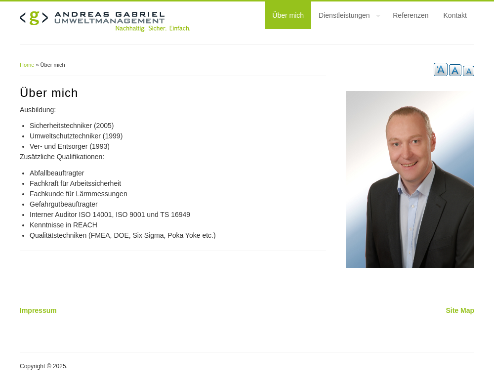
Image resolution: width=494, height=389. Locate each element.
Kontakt (455, 15)
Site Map (460, 310)
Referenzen (410, 15)
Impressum (38, 310)
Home (27, 65)
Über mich (288, 15)
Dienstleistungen (345, 16)
